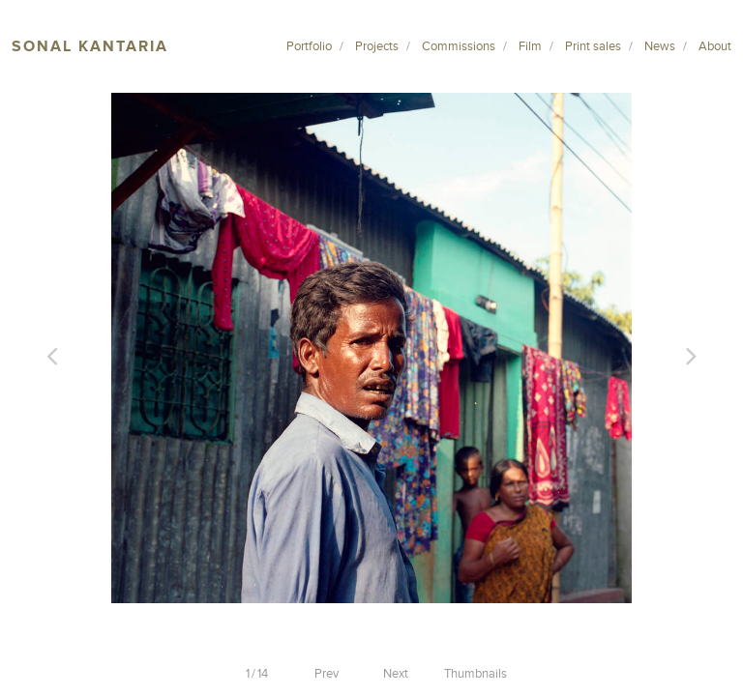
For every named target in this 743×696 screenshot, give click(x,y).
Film (530, 46)
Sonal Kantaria (90, 46)
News (659, 46)
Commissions (458, 46)
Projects (377, 46)
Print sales (593, 46)
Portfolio (309, 46)
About (714, 46)
